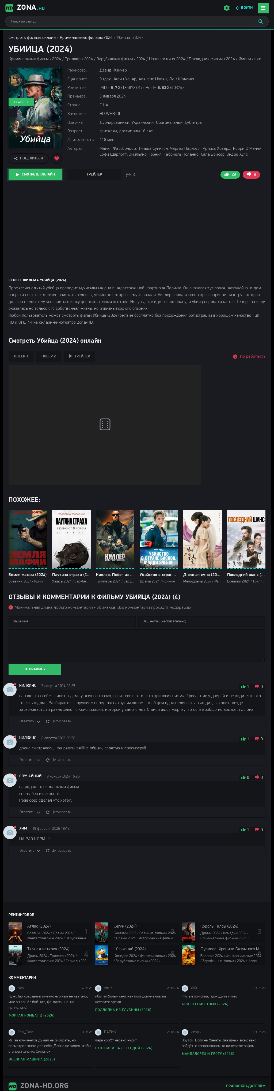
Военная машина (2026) (32, 1059)
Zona (25, 8)
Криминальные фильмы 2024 (86, 38)
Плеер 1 (21, 356)
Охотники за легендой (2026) (124, 1048)
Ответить (27, 721)
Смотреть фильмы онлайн (32, 38)
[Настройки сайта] (226, 8)
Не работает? (252, 356)
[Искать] (261, 21)
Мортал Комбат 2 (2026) (32, 1015)
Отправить (35, 669)
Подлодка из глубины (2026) (123, 1010)
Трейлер (94, 175)
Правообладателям (245, 1086)
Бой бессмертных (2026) (205, 1004)
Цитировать (61, 721)
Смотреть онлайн (38, 175)
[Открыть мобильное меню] (263, 8)
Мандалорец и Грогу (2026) (208, 1054)
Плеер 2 (48, 356)
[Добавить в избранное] (56, 158)
